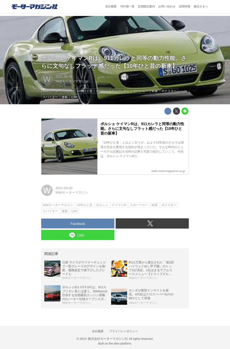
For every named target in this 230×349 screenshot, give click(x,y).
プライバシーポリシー (123, 331)
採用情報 (184, 6)
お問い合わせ (166, 6)
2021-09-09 (63, 76)
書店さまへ (201, 6)
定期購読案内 (146, 6)
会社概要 (111, 6)
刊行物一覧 (127, 6)
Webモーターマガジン (71, 81)
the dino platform (120, 343)
